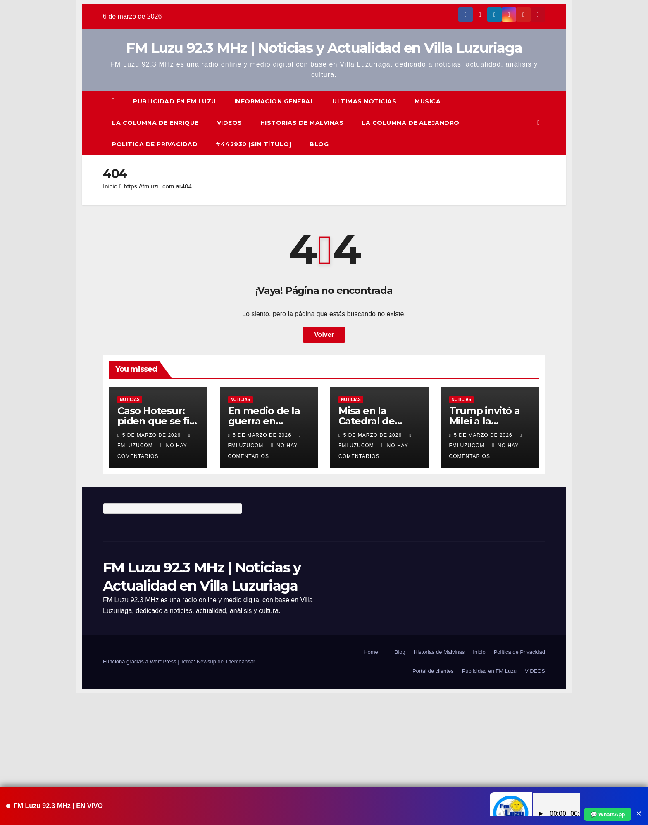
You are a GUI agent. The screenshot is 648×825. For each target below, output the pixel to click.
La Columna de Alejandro (411, 122)
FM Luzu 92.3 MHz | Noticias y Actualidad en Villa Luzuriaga (324, 48)
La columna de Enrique (155, 122)
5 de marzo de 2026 (152, 435)
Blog (319, 144)
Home (371, 652)
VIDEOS (229, 122)
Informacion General (274, 101)
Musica (428, 101)
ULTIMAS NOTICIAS (364, 101)
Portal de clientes (433, 671)
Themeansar (240, 661)
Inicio (110, 186)
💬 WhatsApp (608, 814)
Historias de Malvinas (302, 122)
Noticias (130, 399)
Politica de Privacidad (155, 144)
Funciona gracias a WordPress (140, 661)
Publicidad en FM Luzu (174, 101)
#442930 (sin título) (253, 144)
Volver (324, 334)
